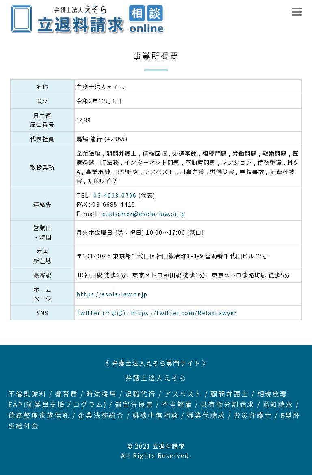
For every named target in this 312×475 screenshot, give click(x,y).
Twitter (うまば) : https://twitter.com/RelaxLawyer (156, 313)
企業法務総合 (101, 415)
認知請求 (278, 404)
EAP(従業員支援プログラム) (57, 404)
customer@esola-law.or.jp (143, 213)
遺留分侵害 (134, 404)
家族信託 (54, 415)
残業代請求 (206, 415)
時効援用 (101, 394)
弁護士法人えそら (156, 378)
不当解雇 (177, 404)
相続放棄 (272, 394)
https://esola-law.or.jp (112, 294)
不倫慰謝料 (27, 394)
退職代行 (140, 394)
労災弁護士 (253, 415)
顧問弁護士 (229, 394)
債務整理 (23, 415)
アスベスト (183, 394)
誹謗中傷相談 (155, 415)
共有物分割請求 (228, 404)
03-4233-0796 (114, 195)
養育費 (66, 394)
